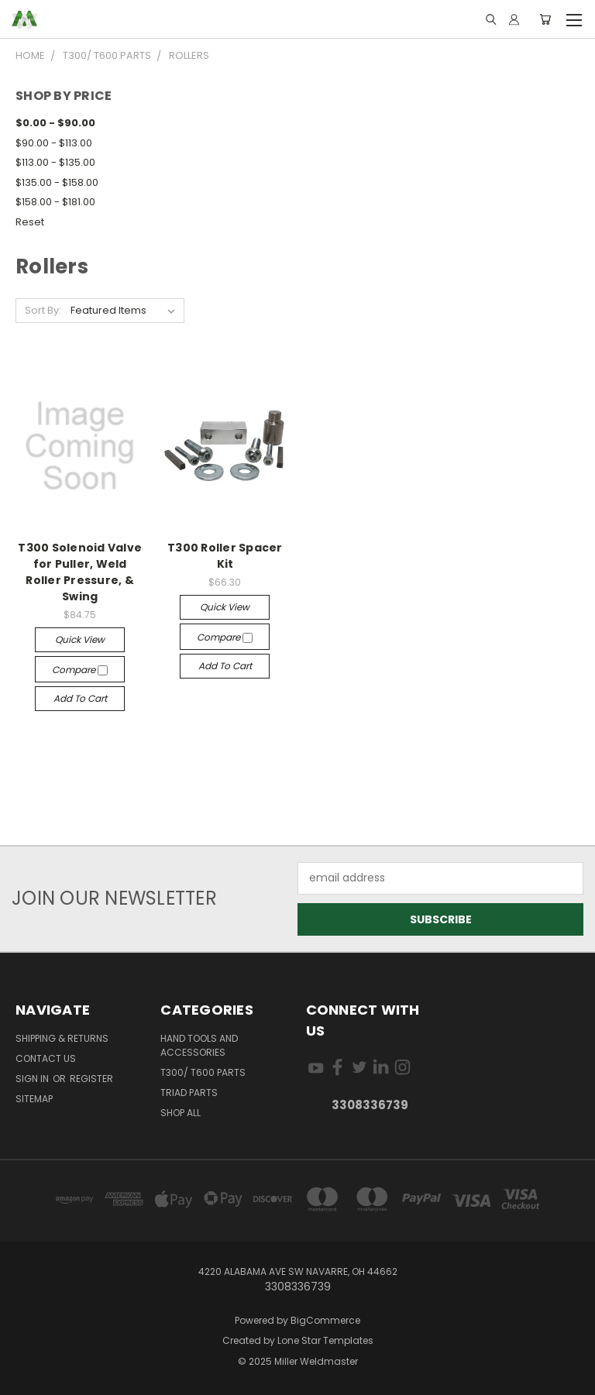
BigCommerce (325, 1320)
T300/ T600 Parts (203, 1072)
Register (91, 1078)
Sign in (33, 1078)
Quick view (80, 639)
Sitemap (34, 1098)
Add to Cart (80, 698)
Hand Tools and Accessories (199, 1045)
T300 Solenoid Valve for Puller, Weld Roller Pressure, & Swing (80, 572)
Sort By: (43, 310)
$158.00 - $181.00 (55, 201)
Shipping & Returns (61, 1038)
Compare (80, 669)
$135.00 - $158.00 (56, 182)
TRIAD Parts (189, 1092)
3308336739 (370, 1105)
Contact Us (45, 1058)
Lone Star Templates (325, 1340)
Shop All (180, 1112)
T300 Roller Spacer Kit (225, 556)
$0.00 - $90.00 (55, 122)
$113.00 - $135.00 (55, 162)
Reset (29, 222)
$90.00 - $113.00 (53, 143)
